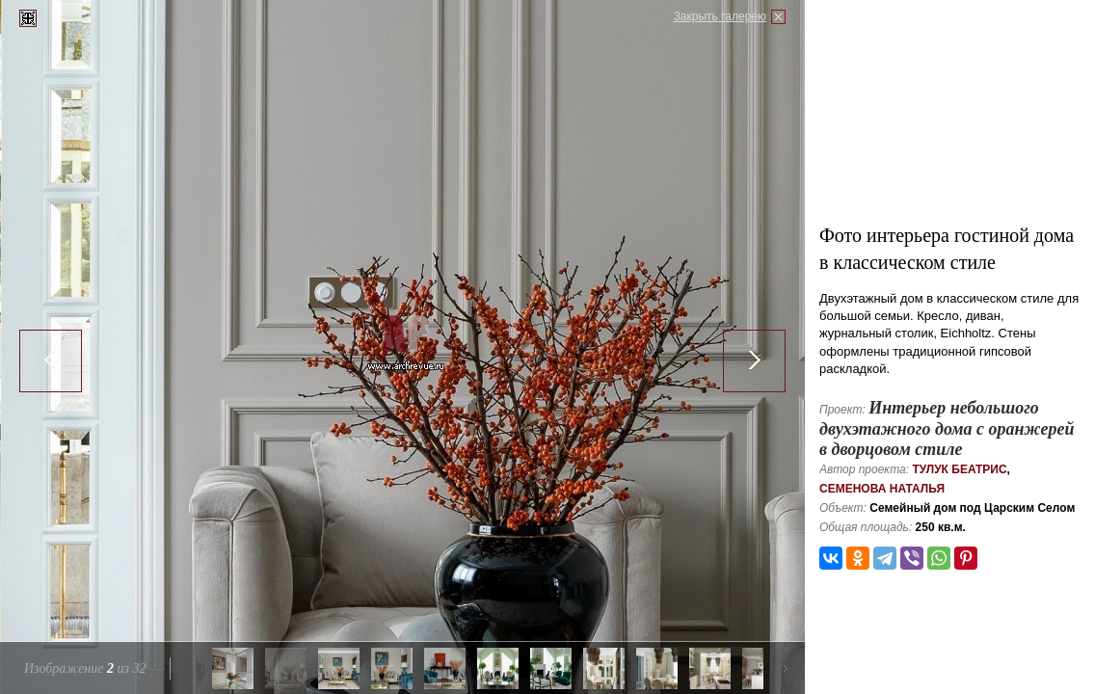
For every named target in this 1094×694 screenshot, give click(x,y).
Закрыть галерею (720, 16)
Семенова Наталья (882, 488)
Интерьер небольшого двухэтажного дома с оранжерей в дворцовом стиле (946, 428)
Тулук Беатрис (959, 469)
